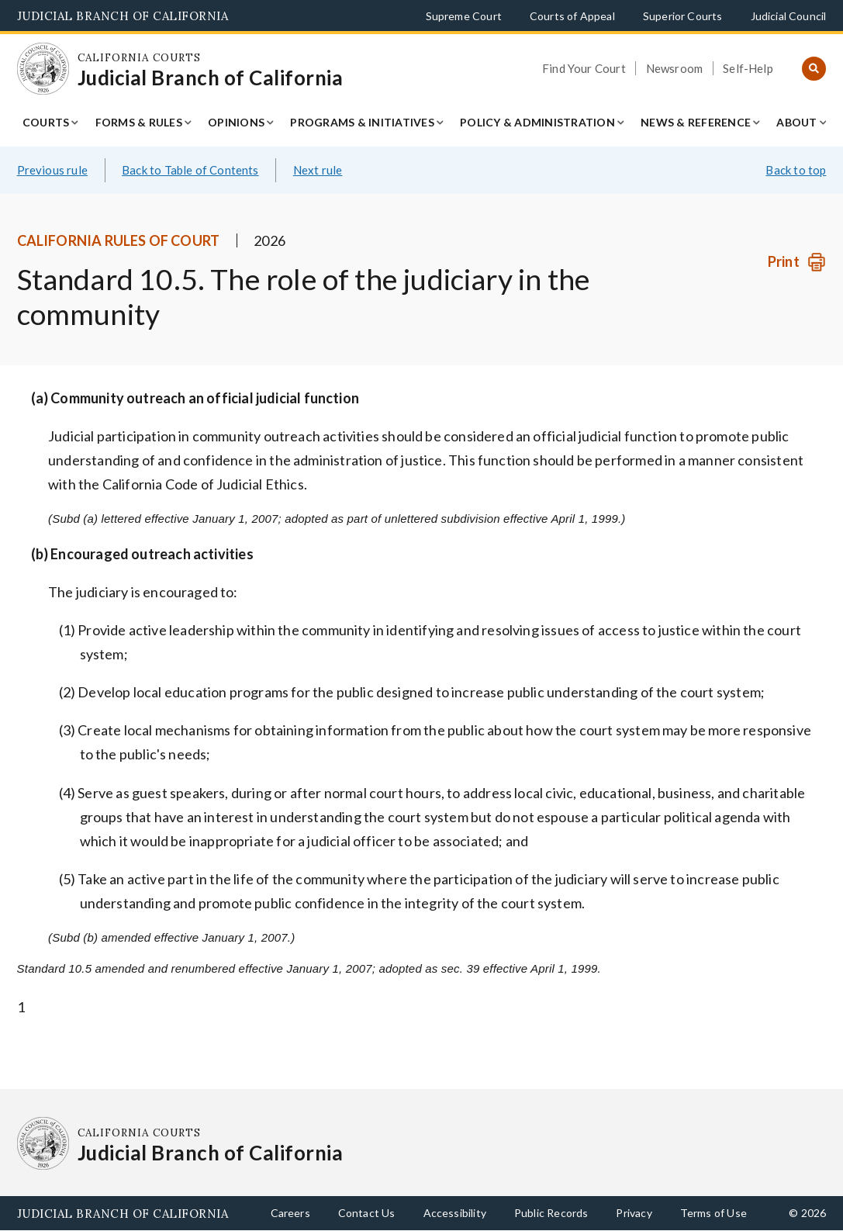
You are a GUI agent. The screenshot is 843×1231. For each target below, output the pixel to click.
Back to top (795, 170)
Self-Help (748, 68)
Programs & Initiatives (362, 122)
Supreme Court (464, 15)
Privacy (633, 1212)
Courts (46, 122)
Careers (290, 1212)
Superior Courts (683, 15)
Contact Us (367, 1212)
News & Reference (696, 122)
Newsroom (674, 68)
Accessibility (454, 1212)
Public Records (551, 1212)
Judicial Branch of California (123, 16)
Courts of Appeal (572, 15)
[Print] (797, 262)
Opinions (236, 122)
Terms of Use (713, 1212)
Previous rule (52, 170)
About (796, 122)
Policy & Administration (537, 122)
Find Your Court (584, 68)
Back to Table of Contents (190, 170)
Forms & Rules (138, 122)
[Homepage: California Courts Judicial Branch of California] (43, 69)
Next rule (318, 170)
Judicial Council (789, 15)
